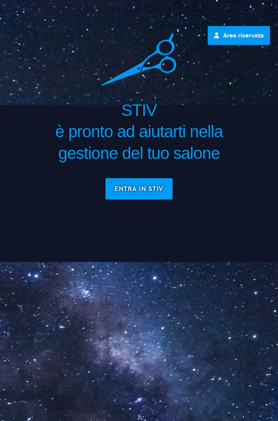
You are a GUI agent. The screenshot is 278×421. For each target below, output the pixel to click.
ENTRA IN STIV (139, 188)
